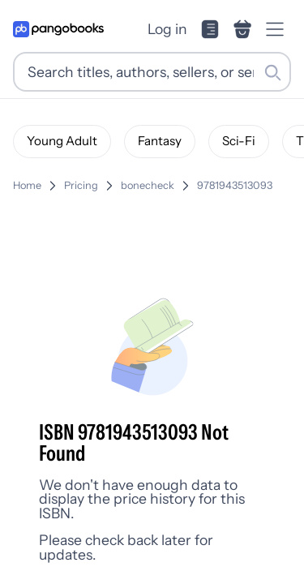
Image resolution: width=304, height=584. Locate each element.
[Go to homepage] (58, 29)
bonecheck (147, 185)
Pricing (81, 185)
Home (27, 185)
